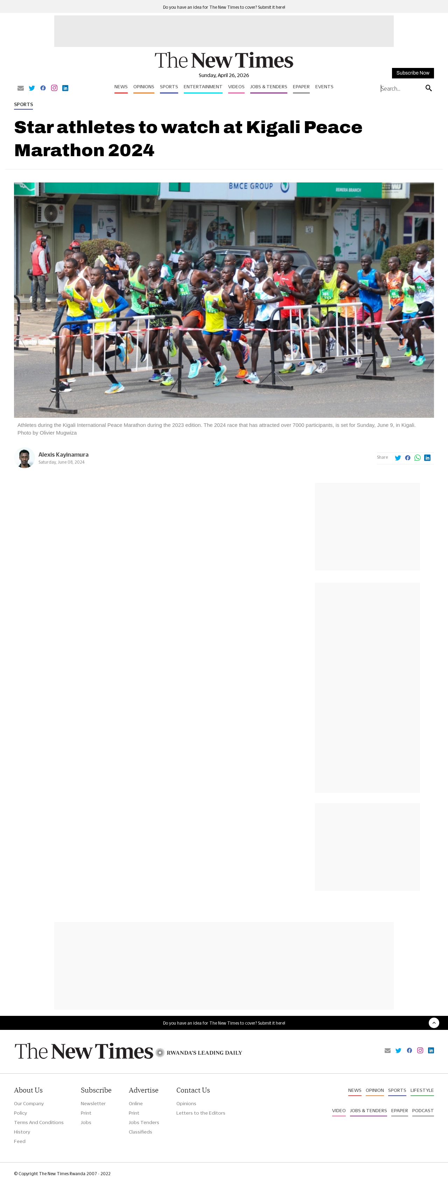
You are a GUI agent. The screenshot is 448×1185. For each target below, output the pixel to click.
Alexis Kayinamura (63, 454)
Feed (20, 1141)
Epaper (301, 86)
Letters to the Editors (200, 1113)
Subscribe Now (413, 73)
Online (136, 1103)
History (22, 1132)
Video (339, 1110)
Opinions (143, 86)
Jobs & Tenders (268, 86)
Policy (20, 1113)
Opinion (375, 1090)
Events (324, 86)
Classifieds (140, 1132)
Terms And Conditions (39, 1122)
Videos (236, 86)
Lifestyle (422, 1090)
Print (86, 1113)
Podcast (423, 1110)
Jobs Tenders (144, 1122)
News (121, 86)
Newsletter (93, 1103)
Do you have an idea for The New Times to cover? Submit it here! (224, 7)
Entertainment (203, 86)
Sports (169, 86)
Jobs (86, 1122)
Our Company (29, 1103)
